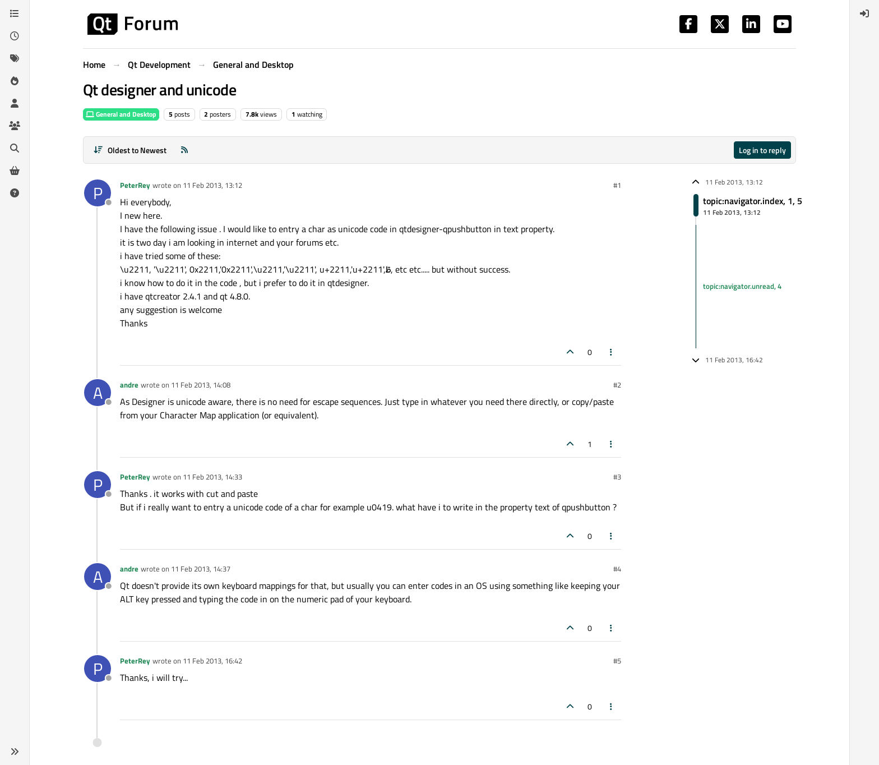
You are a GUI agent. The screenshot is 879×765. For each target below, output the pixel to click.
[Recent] (14, 36)
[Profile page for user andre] (97, 392)
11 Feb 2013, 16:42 (212, 660)
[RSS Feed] (184, 150)
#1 (617, 185)
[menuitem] (864, 13)
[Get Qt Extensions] (14, 170)
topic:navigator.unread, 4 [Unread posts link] (742, 286)
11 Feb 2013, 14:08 (200, 384)
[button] (14, 752)
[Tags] (14, 58)
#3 (617, 476)
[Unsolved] (14, 193)
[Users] (14, 103)
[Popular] (14, 81)
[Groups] (14, 126)
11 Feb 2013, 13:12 (212, 185)
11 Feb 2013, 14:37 (200, 568)
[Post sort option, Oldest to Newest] (130, 150)
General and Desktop (121, 114)
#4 (617, 568)
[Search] (14, 148)
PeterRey (135, 185)
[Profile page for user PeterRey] (97, 192)
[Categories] (14, 13)
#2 (617, 384)
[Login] (864, 13)
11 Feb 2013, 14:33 (212, 476)
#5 (617, 660)
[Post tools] (612, 352)
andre (129, 384)
